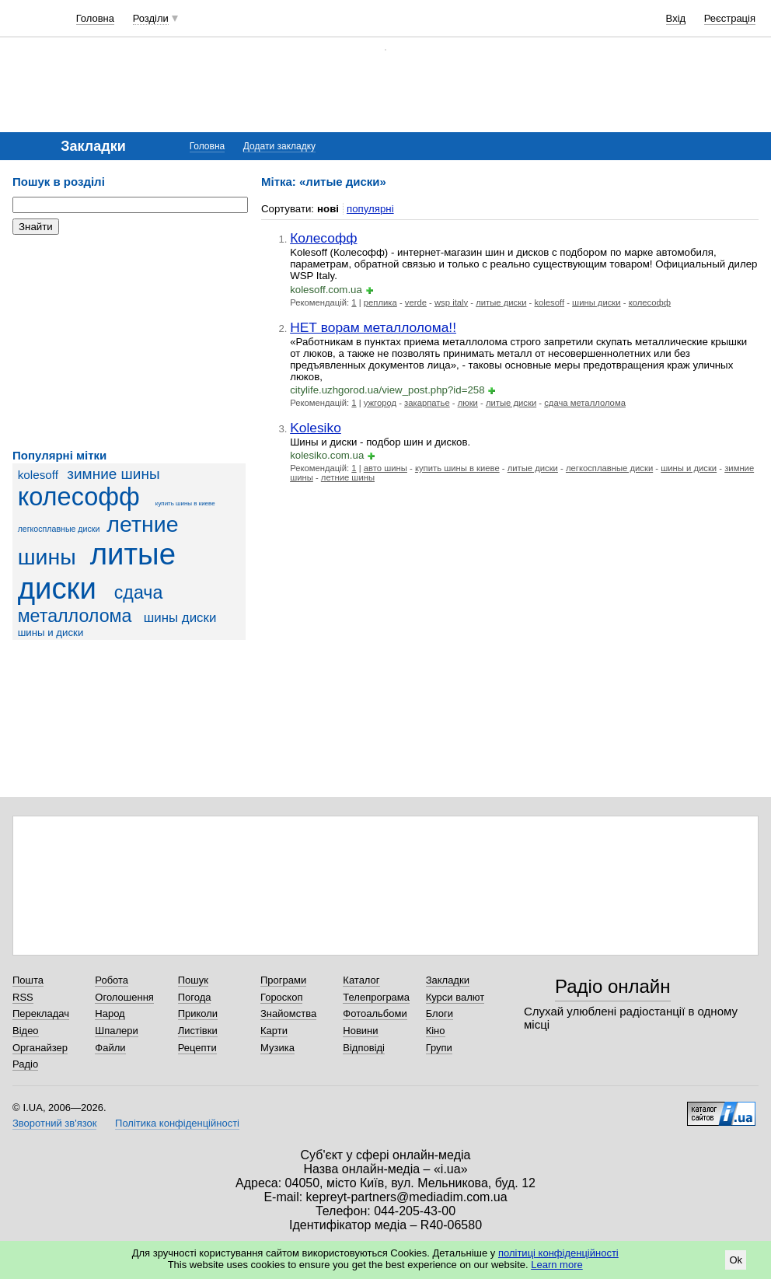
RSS (22, 997)
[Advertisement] (129, 342)
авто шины (385, 468)
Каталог (361, 980)
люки (468, 402)
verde (416, 302)
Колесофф (323, 238)
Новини (360, 1030)
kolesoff (38, 474)
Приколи (198, 1013)
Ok (735, 1260)
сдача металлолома (585, 402)
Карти (274, 1030)
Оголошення (124, 997)
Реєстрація (729, 18)
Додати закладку (279, 146)
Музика (277, 1048)
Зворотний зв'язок (54, 1123)
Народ (109, 1013)
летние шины (348, 477)
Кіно (435, 1030)
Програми (283, 980)
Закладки (447, 980)
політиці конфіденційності (558, 1253)
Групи (439, 1048)
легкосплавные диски (59, 528)
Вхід (676, 18)
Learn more (556, 1264)
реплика (380, 302)
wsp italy (451, 302)
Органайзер (40, 1048)
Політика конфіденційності (177, 1123)
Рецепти (197, 1048)
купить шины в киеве (185, 503)
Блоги (439, 1013)
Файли (110, 1048)
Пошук (193, 980)
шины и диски (51, 632)
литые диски (97, 571)
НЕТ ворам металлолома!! (373, 327)
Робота (111, 980)
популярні (370, 209)
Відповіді (364, 1048)
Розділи (151, 18)
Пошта (28, 980)
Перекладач (40, 1013)
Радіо (25, 1064)
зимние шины (113, 474)
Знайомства (288, 1013)
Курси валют (455, 997)
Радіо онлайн (613, 986)
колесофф (79, 497)
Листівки (198, 1030)
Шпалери (116, 1030)
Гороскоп (281, 997)
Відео (25, 1030)
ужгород (380, 402)
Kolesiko (315, 427)
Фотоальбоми (374, 1013)
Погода (194, 997)
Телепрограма (376, 997)
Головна (95, 18)
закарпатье (427, 402)
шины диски (180, 617)
